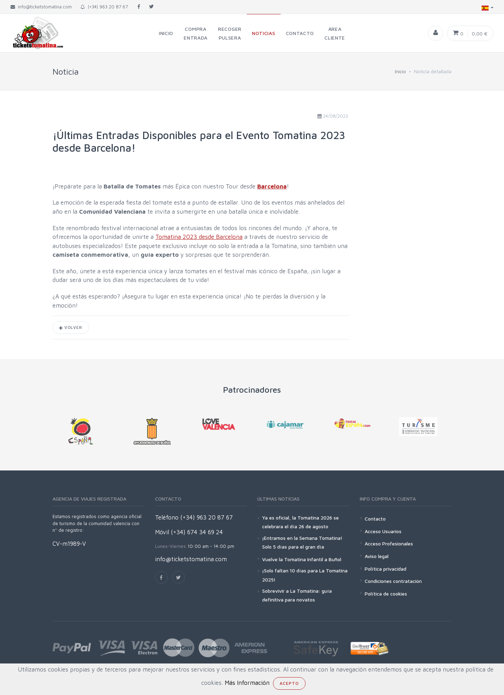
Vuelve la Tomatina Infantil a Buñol (301, 559)
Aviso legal (376, 556)
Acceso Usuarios (383, 531)
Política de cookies (386, 594)
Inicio (400, 71)
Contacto (375, 519)
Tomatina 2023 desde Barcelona (199, 236)
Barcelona (272, 186)
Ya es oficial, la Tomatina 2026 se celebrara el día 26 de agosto (300, 522)
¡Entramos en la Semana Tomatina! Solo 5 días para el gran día (302, 542)
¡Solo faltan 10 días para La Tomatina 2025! (305, 574)
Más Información (247, 682)
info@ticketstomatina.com (191, 559)
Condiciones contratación (393, 581)
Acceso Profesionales (389, 543)
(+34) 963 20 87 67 (104, 6)
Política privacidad (385, 569)
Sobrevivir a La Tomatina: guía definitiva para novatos (297, 595)
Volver (70, 327)
